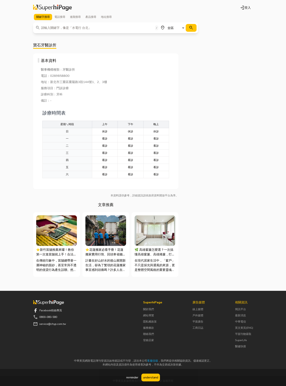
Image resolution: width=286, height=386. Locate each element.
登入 (245, 7)
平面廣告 (197, 322)
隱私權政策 (150, 322)
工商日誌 (197, 328)
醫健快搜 (240, 346)
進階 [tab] (75, 17)
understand (150, 377)
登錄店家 (148, 340)
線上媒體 (197, 309)
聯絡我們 (148, 334)
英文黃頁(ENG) (244, 328)
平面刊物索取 (243, 334)
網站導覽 (148, 315)
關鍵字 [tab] (43, 17)
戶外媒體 (197, 315)
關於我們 (148, 309)
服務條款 (148, 328)
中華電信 (240, 322)
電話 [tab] (59, 17)
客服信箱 (152, 361)
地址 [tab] (106, 17)
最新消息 (240, 315)
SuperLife (241, 340)
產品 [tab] (90, 17)
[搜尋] (191, 28)
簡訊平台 (240, 309)
